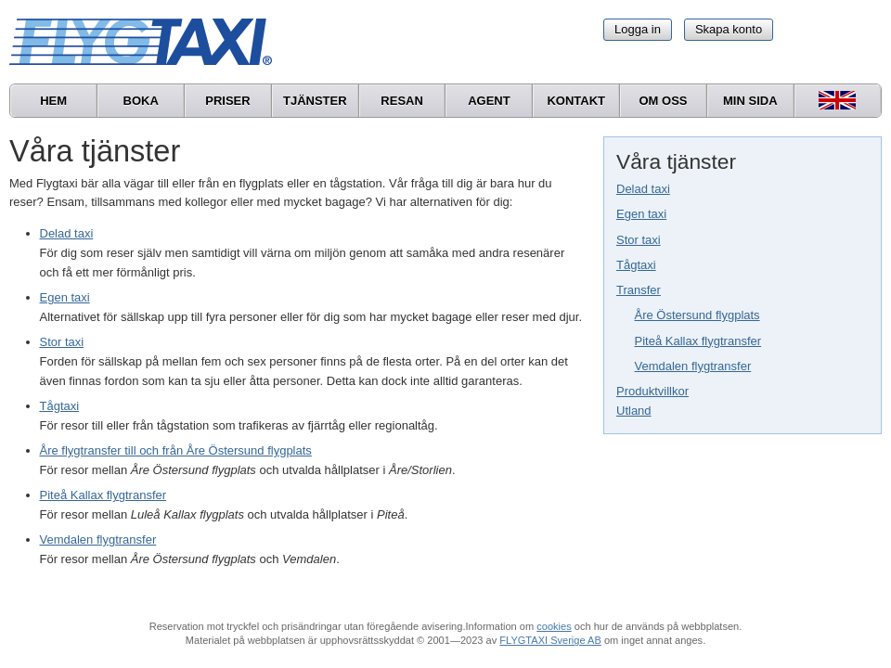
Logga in (637, 29)
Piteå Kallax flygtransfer (698, 341)
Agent (489, 101)
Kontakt (576, 101)
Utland (634, 411)
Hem (53, 101)
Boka (141, 101)
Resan (402, 101)
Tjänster (315, 101)
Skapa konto (728, 29)
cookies (553, 626)
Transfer (638, 290)
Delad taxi (643, 189)
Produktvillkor (652, 391)
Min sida (750, 101)
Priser (227, 101)
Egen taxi (641, 214)
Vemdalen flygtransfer (693, 366)
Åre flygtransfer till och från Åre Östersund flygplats (176, 450)
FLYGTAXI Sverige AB (550, 640)
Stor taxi (638, 240)
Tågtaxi (636, 265)
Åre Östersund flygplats (697, 315)
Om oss (663, 101)
